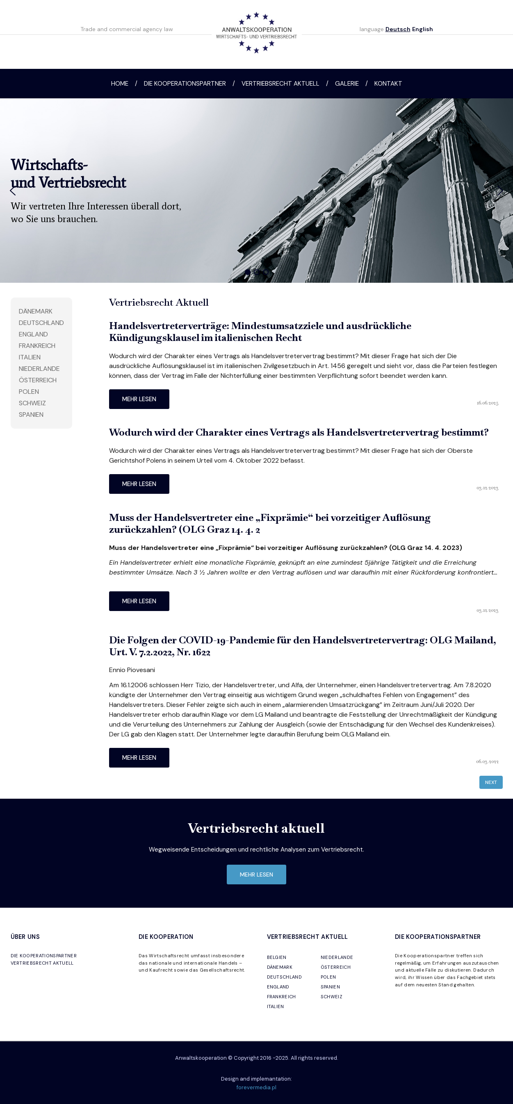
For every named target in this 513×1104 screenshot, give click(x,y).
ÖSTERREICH (336, 967)
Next (491, 782)
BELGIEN (277, 957)
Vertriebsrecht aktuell (280, 84)
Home (119, 84)
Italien (30, 357)
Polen (29, 391)
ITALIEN (275, 1006)
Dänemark (35, 311)
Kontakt (388, 84)
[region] (256, 190)
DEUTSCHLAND (284, 977)
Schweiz (32, 403)
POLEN (328, 977)
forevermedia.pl (256, 1087)
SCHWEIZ (331, 997)
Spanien (31, 414)
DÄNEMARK (280, 967)
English (422, 29)
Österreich (38, 380)
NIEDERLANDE (337, 957)
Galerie (347, 84)
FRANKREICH (281, 997)
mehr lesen (139, 399)
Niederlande (39, 368)
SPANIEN (330, 987)
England (33, 334)
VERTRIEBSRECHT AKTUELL (42, 963)
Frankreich (37, 345)
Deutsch (397, 29)
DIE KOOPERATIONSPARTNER (44, 956)
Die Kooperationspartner (185, 84)
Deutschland (41, 322)
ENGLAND (278, 987)
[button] (12, 190)
